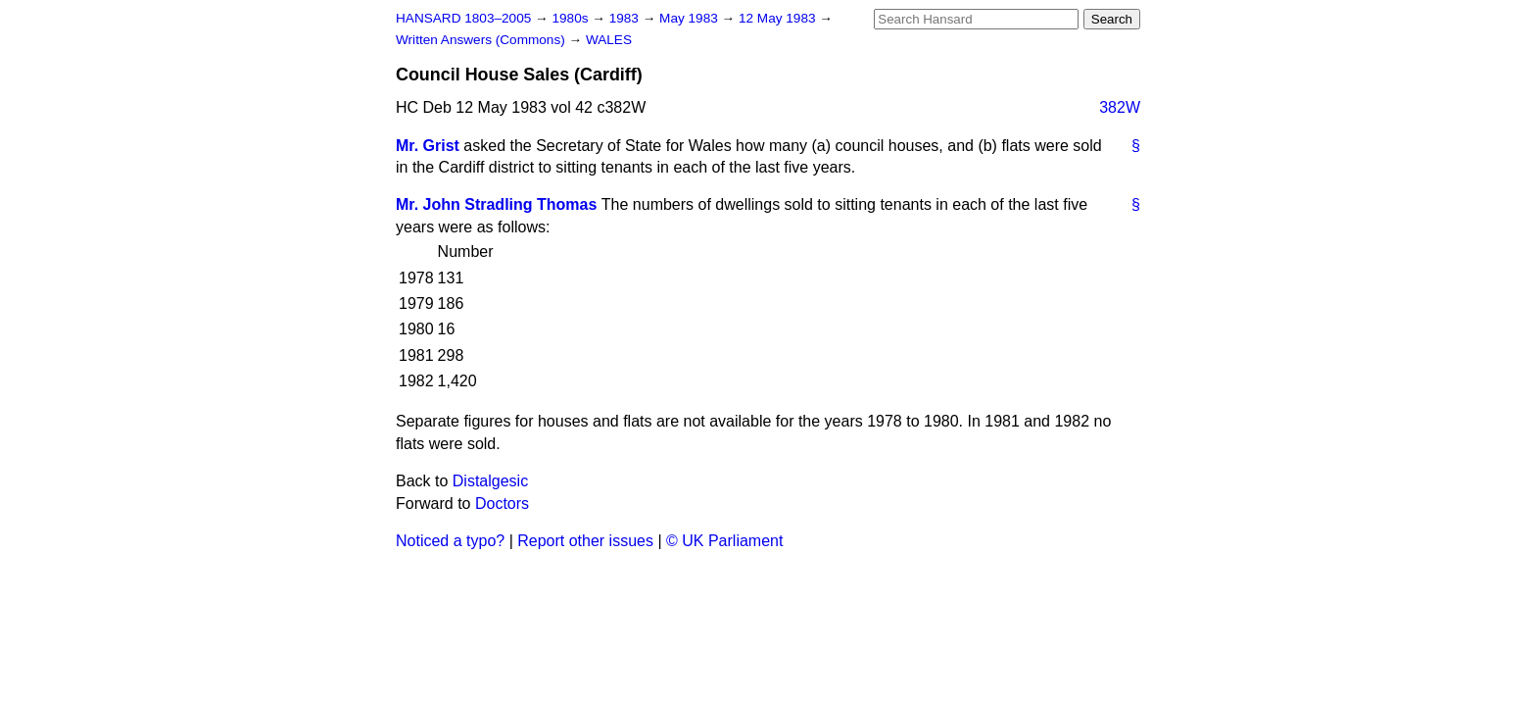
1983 (626, 18)
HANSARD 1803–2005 (463, 18)
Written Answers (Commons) (482, 39)
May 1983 (690, 18)
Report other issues (585, 540)
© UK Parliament (724, 540)
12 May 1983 (779, 18)
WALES (609, 39)
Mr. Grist (427, 145)
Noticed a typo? (450, 540)
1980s (572, 18)
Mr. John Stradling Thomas (496, 204)
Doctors (502, 503)
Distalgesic (490, 481)
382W (1119, 107)
